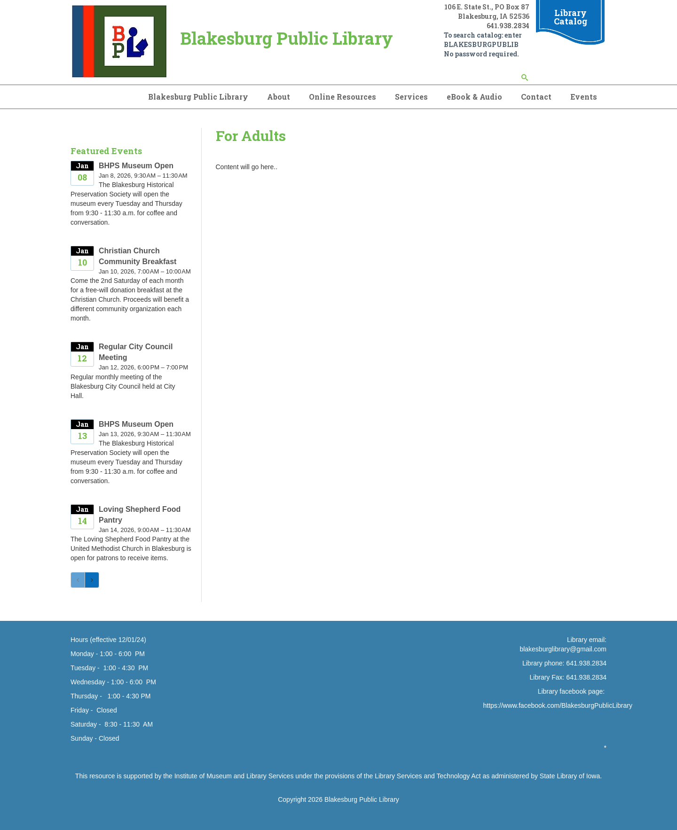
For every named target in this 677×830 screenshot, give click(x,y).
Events (583, 97)
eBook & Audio (474, 97)
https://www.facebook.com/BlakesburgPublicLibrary (557, 705)
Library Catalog (570, 17)
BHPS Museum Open (136, 166)
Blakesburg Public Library (198, 97)
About (278, 97)
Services (411, 97)
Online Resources (342, 97)
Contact (536, 97)
